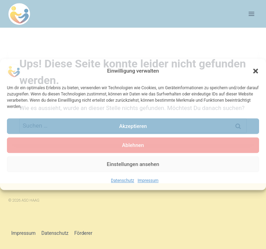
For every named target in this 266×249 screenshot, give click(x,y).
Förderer (83, 233)
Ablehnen (133, 145)
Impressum (148, 180)
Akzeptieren (133, 126)
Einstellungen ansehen (133, 164)
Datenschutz (122, 180)
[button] (255, 70)
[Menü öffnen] (251, 13)
